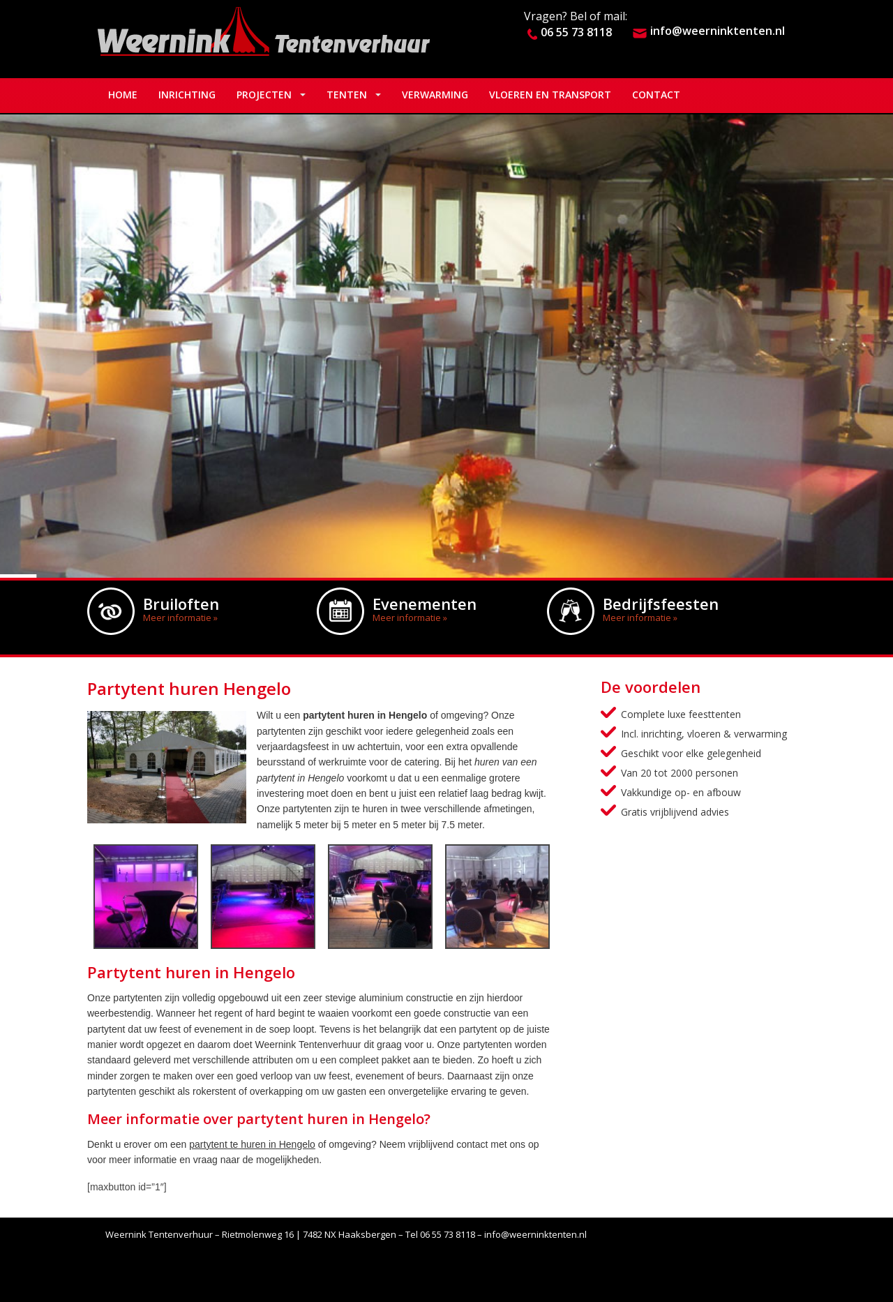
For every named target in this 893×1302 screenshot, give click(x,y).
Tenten (347, 94)
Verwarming (435, 94)
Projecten (264, 94)
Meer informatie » (180, 617)
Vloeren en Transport (550, 94)
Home (122, 94)
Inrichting (187, 94)
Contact (656, 94)
